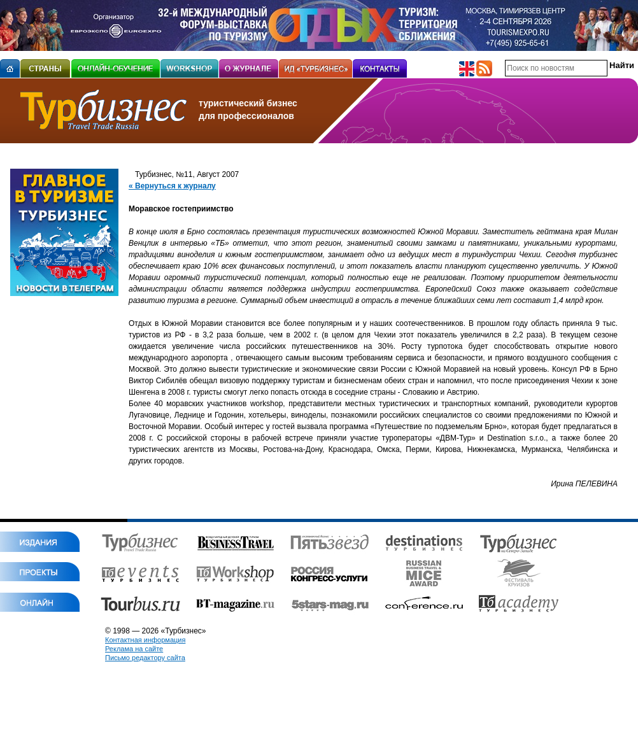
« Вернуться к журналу (172, 185)
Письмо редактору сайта (145, 657)
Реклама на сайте (134, 649)
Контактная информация (145, 640)
